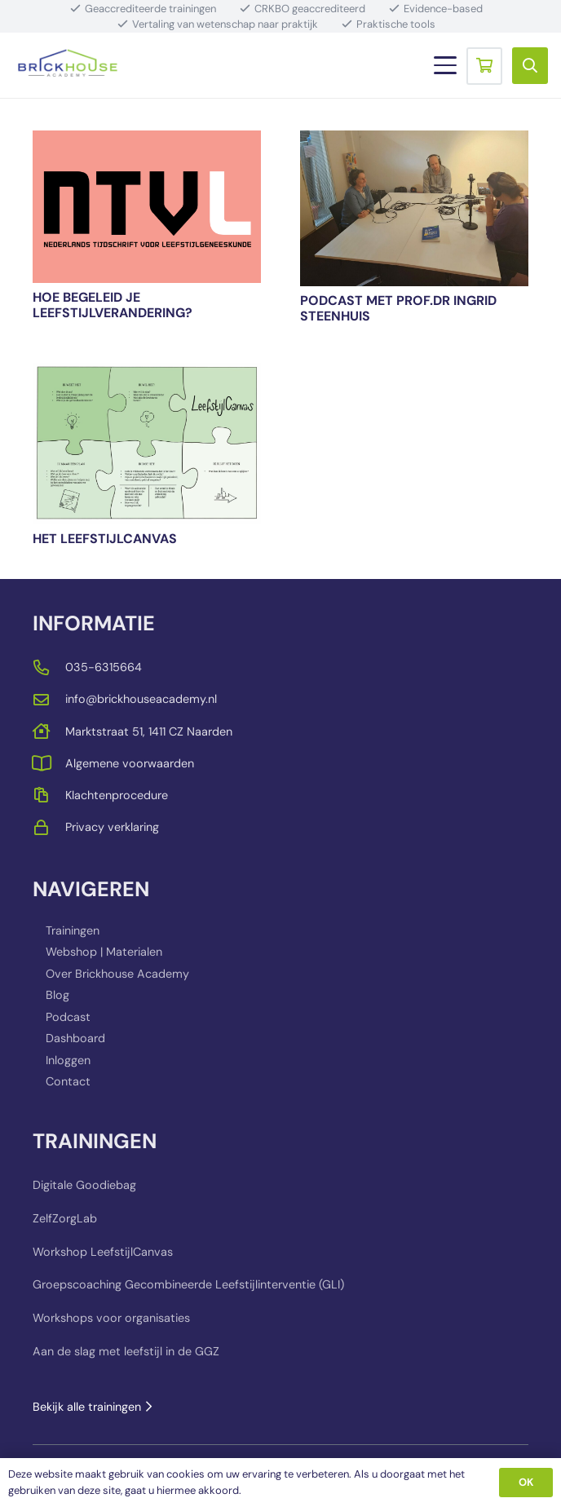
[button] (445, 65)
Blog (57, 995)
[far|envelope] (49, 699)
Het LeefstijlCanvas (105, 538)
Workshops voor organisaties (111, 1317)
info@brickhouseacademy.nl (141, 699)
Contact (68, 1081)
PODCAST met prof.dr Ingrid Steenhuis (398, 308)
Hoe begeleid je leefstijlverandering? (112, 305)
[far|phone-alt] (49, 667)
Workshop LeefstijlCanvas (103, 1251)
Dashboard (75, 1038)
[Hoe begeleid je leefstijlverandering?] (147, 206)
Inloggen (68, 1060)
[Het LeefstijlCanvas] (147, 443)
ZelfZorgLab (65, 1218)
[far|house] (49, 731)
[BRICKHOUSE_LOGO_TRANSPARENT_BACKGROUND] (67, 65)
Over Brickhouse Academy (117, 973)
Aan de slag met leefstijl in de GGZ (126, 1351)
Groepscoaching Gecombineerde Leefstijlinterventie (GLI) (188, 1284)
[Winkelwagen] (484, 65)
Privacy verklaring (112, 827)
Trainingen (72, 930)
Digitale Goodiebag (84, 1185)
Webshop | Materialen (104, 951)
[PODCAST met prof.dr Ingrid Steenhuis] (414, 208)
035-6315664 (103, 667)
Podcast (68, 1017)
